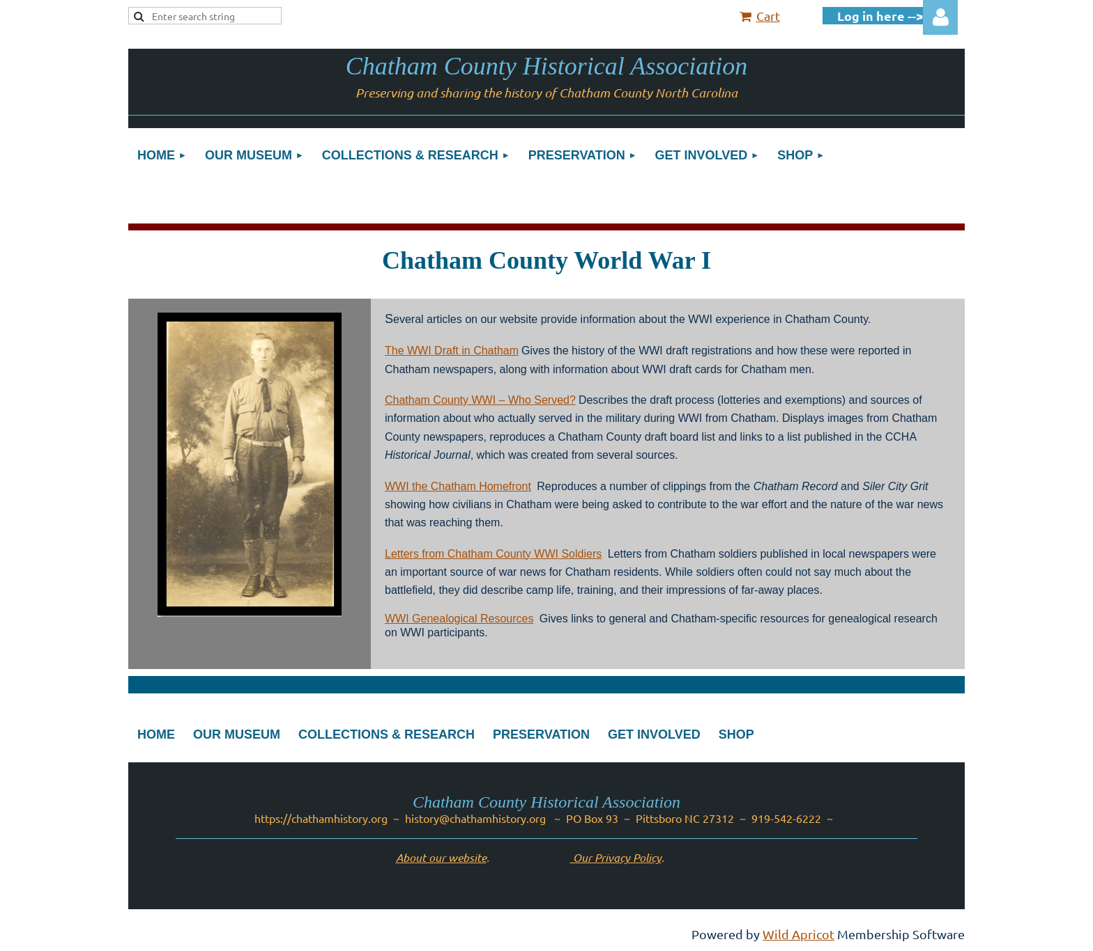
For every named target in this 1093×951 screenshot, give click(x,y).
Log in (940, 17)
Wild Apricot (798, 934)
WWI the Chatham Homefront (458, 486)
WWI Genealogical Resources (459, 618)
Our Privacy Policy (616, 857)
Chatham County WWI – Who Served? (480, 400)
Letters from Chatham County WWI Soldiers (493, 554)
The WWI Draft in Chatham (452, 350)
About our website (441, 857)
